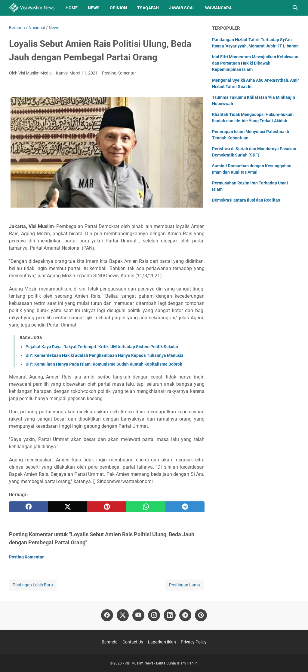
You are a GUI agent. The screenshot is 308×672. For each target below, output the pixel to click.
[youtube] (138, 615)
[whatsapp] (145, 506)
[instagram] (154, 615)
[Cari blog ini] (295, 7)
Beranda (110, 642)
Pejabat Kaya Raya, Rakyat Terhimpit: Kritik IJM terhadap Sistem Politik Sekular (102, 346)
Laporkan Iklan (162, 642)
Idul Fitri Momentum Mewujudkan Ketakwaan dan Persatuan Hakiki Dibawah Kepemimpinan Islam (255, 63)
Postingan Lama (184, 584)
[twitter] (67, 506)
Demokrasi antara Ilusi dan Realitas (246, 200)
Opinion (118, 7)
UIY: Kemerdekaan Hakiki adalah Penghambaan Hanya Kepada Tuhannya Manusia (104, 355)
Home (72, 7)
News (94, 7)
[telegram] (185, 506)
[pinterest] (106, 506)
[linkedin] (170, 615)
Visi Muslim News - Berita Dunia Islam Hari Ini (162, 663)
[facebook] (28, 506)
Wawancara (218, 7)
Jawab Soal (182, 7)
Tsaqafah (148, 7)
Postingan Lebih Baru (33, 584)
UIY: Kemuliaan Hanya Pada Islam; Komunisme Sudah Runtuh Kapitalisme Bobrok (104, 364)
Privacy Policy (194, 642)
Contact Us (132, 642)
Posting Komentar (119, 73)
